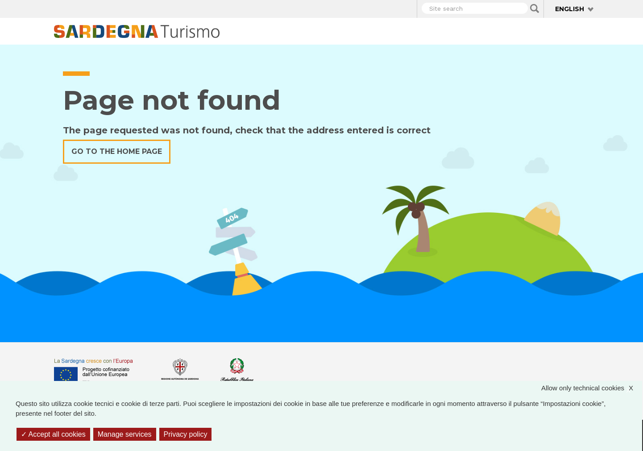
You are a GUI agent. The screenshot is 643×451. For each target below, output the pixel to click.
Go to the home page (116, 151)
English (569, 9)
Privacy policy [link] (185, 434)
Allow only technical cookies (591, 388)
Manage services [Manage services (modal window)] (125, 434)
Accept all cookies (53, 434)
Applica (534, 8)
